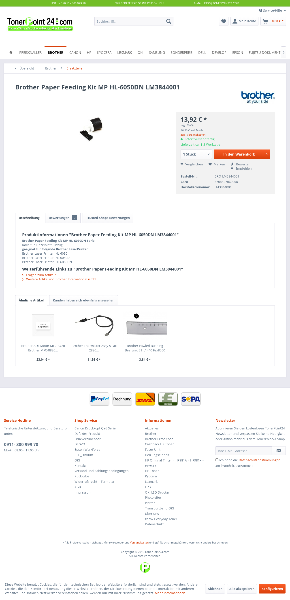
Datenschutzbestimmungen (259, 460)
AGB (78, 487)
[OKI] (140, 52)
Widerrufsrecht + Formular (95, 481)
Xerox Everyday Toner (161, 519)
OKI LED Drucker (157, 492)
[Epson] (237, 52)
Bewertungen (63, 217)
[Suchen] (168, 21)
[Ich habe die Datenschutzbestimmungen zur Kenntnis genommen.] (216, 459)
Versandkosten (139, 542)
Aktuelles (152, 428)
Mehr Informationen (170, 593)
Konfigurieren (272, 589)
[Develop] (219, 52)
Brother (150, 433)
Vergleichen (192, 164)
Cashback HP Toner (159, 444)
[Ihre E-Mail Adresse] (243, 450)
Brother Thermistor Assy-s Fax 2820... (94, 348)
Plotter (150, 503)
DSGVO (80, 444)
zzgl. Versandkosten (193, 134)
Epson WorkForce (87, 449)
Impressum (83, 492)
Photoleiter (153, 497)
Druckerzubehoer (88, 439)
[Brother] (55, 52)
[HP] (89, 52)
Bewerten (240, 164)
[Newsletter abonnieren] (279, 450)
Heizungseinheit (157, 455)
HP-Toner (152, 471)
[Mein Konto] (244, 21)
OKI (77, 460)
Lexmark (151, 481)
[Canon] (75, 52)
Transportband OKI (159, 508)
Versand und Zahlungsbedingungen (102, 471)
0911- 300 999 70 (21, 444)
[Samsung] (157, 52)
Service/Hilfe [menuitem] (271, 10)
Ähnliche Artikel (31, 300)
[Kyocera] (104, 52)
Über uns (152, 513)
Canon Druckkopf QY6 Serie (95, 428)
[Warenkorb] (273, 21)
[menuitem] (133, 21)
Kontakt (80, 466)
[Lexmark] (124, 52)
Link (148, 487)
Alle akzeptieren (241, 589)
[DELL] (202, 52)
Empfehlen (241, 168)
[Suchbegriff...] (133, 21)
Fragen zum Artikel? (39, 275)
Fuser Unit (152, 449)
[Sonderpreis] (181, 52)
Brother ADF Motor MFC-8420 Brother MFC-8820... (43, 348)
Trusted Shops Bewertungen (108, 218)
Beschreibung (29, 218)
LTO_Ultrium (84, 455)
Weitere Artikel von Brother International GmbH (60, 279)
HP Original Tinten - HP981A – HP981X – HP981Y (174, 463)
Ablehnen (215, 589)
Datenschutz (154, 524)
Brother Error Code (159, 439)
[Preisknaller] (30, 52)
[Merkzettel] (223, 21)
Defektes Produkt (87, 433)
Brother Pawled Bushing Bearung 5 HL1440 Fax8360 (145, 348)
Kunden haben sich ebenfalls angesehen (83, 300)
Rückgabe (82, 476)
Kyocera (151, 476)
